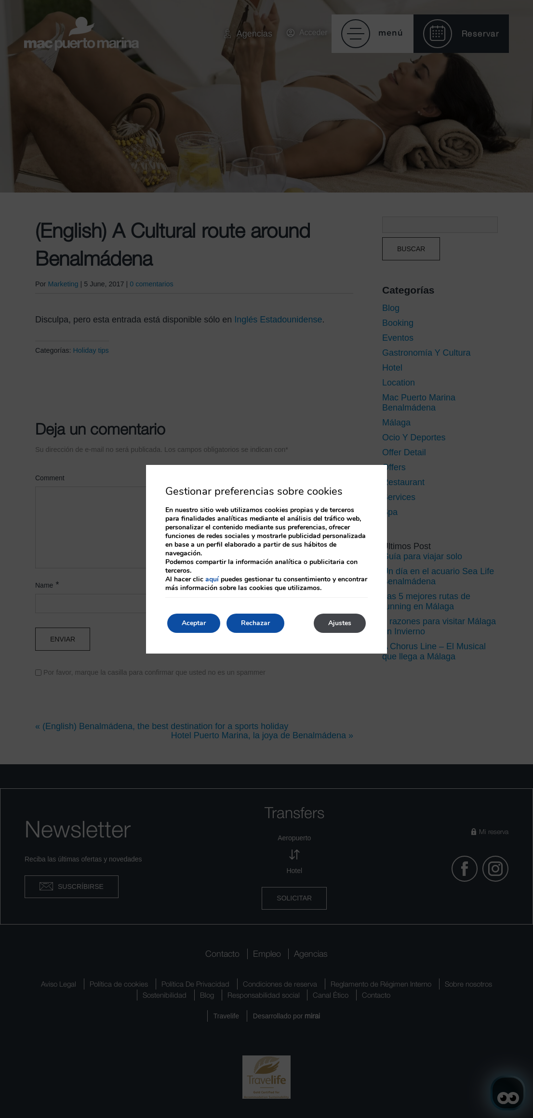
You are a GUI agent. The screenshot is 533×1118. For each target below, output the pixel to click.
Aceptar (194, 623)
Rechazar (255, 623)
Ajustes (339, 623)
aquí (212, 579)
